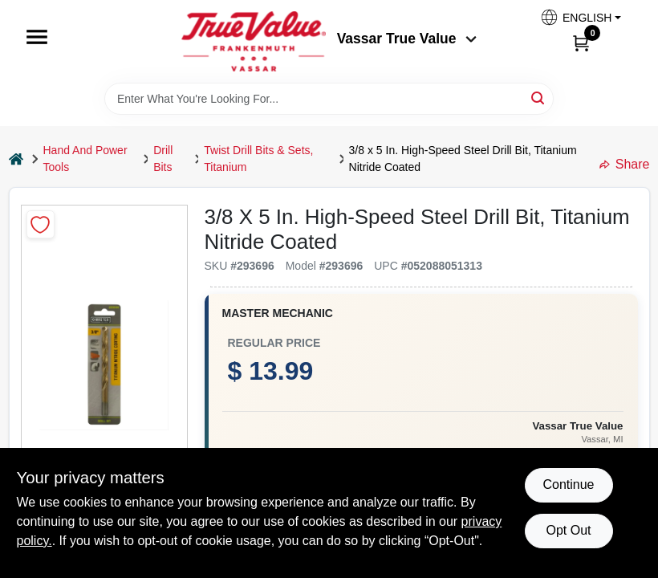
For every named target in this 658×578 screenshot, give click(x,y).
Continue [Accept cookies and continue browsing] (568, 484)
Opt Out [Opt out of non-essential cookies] (568, 530)
